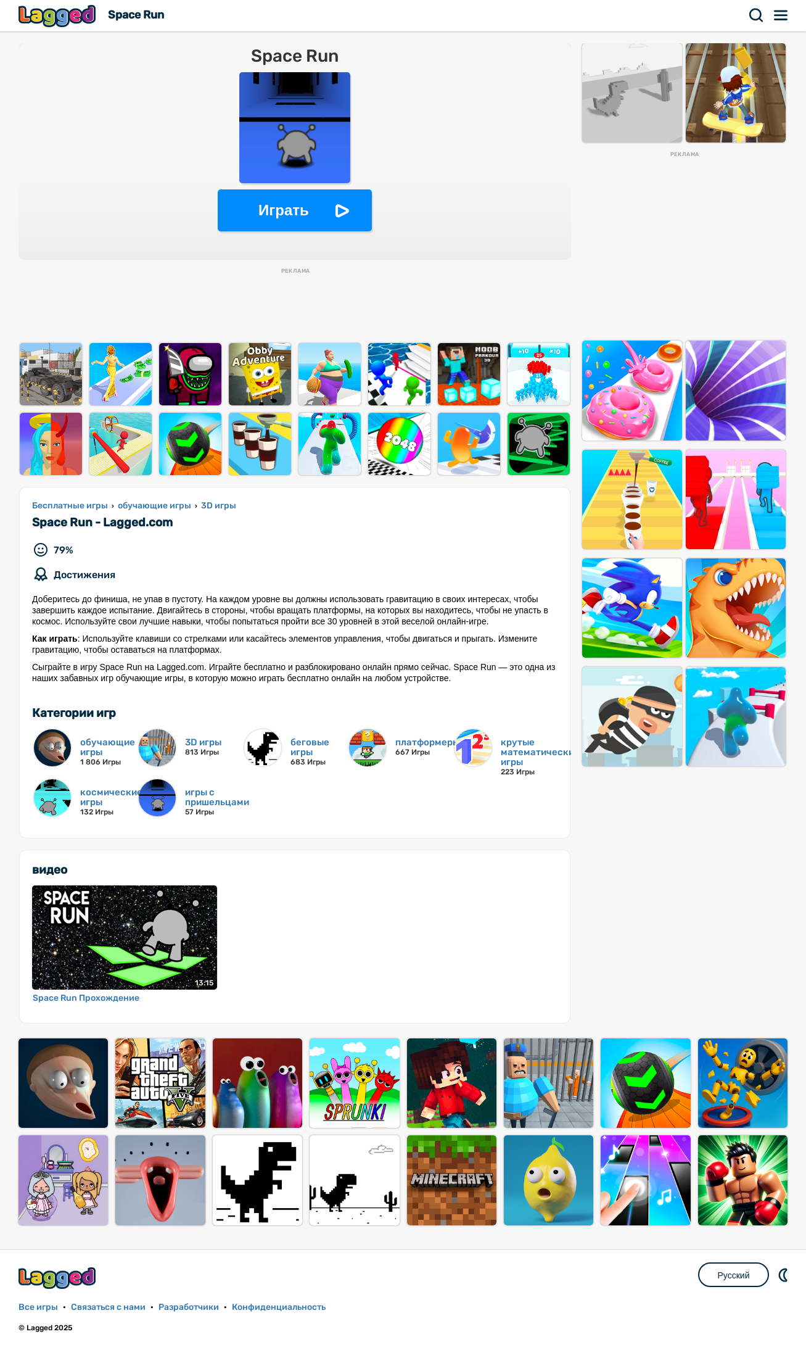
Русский (734, 1275)
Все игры (38, 1307)
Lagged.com (59, 1278)
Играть (283, 210)
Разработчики (188, 1307)
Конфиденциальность (279, 1307)
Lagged (59, 15)
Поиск (756, 15)
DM (784, 1274)
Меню (781, 15)
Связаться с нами (108, 1307)
